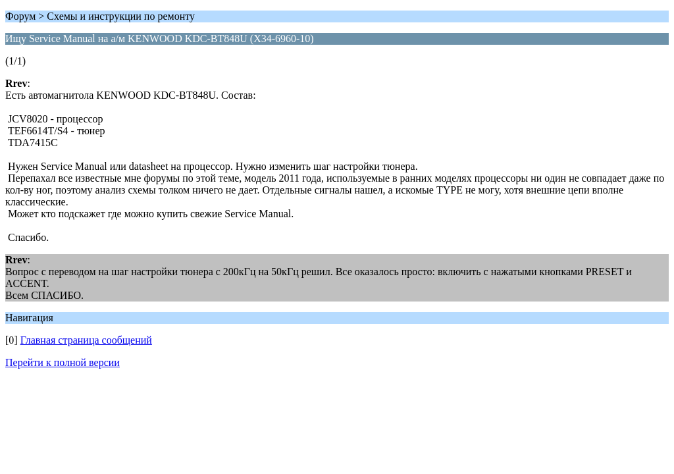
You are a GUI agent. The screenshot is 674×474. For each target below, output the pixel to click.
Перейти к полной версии (62, 362)
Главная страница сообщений (86, 340)
